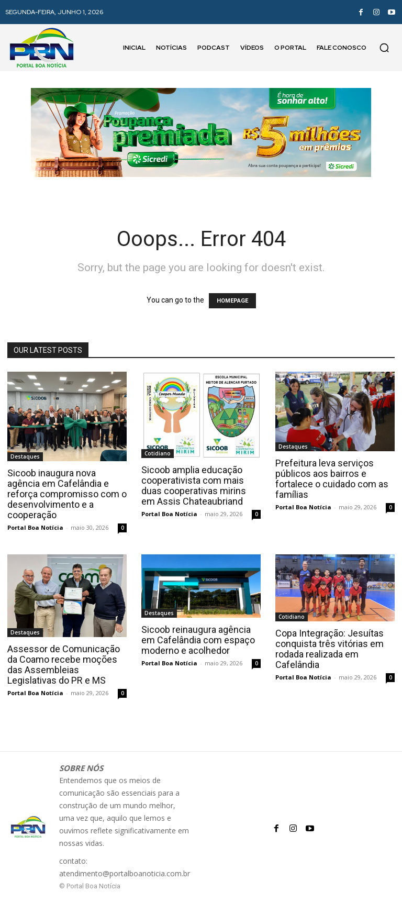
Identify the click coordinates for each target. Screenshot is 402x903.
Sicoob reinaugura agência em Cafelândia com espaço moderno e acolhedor (198, 640)
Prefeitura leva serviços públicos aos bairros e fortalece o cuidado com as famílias (331, 479)
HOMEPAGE (232, 300)
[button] (384, 47)
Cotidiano (157, 453)
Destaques (25, 456)
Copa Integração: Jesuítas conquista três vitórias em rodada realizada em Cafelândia (329, 649)
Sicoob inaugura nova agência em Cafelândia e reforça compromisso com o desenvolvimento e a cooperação (67, 493)
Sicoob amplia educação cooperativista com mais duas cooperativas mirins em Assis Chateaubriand (193, 485)
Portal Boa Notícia (35, 527)
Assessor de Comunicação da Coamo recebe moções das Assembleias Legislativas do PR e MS (63, 664)
